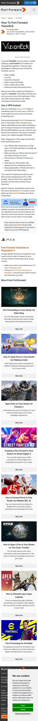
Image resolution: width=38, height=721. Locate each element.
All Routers (5, 695)
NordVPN (22, 120)
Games (10, 18)
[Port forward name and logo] (10, 3)
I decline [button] (22, 709)
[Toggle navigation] (34, 10)
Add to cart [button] (30, 3)
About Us (4, 708)
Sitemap (4, 686)
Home (3, 18)
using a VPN (21, 109)
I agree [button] (23, 705)
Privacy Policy (6, 711)
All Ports (4, 698)
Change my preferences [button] (22, 714)
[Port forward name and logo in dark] (13, 9)
